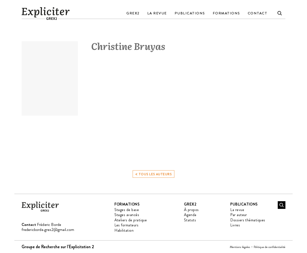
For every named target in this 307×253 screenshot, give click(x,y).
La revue (157, 13)
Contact (257, 13)
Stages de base (126, 209)
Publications (190, 13)
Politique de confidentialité (269, 247)
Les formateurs (126, 225)
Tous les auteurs (153, 175)
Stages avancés (126, 215)
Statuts (190, 220)
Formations (226, 13)
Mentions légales (240, 247)
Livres (235, 225)
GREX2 (133, 13)
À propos (191, 209)
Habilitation (124, 230)
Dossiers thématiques (247, 220)
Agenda (190, 215)
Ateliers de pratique (130, 220)
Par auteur (238, 215)
